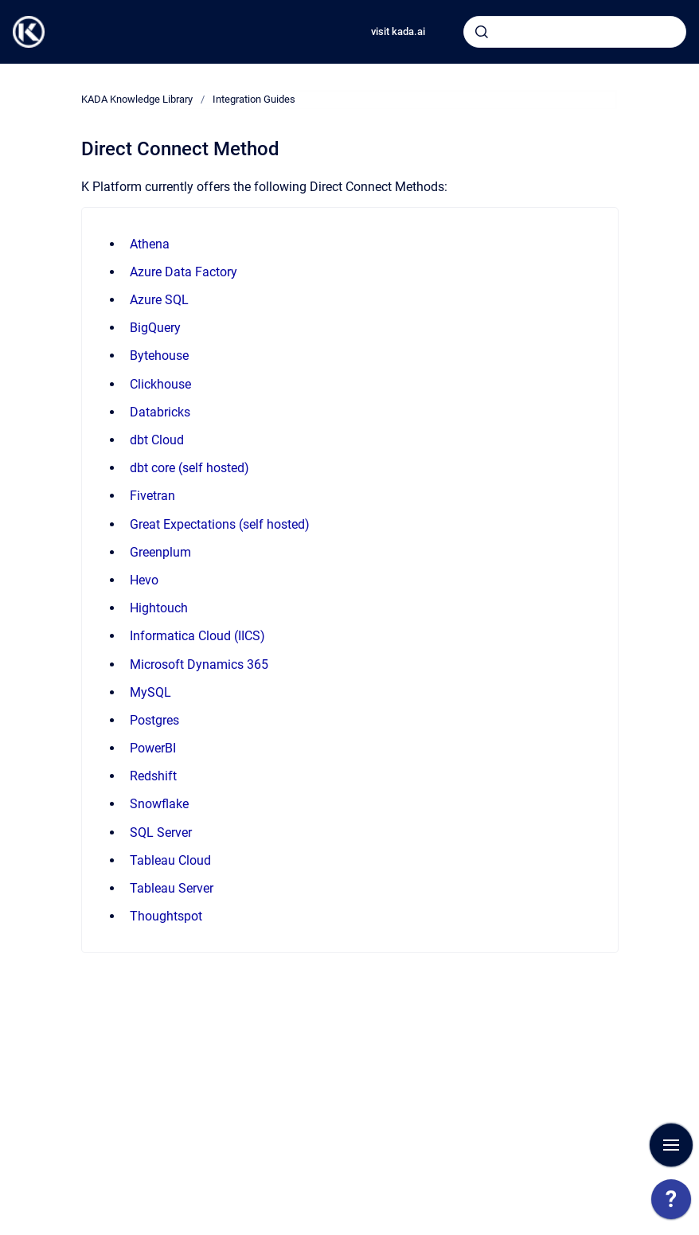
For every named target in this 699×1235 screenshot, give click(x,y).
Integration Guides (254, 99)
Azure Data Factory (183, 271)
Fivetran (152, 495)
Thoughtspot (166, 916)
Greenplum (160, 552)
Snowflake (159, 803)
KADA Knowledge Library (137, 99)
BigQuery (155, 327)
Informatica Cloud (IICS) (197, 635)
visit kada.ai (398, 31)
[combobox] (574, 32)
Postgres (154, 720)
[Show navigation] (671, 1145)
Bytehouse (159, 355)
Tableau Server (171, 888)
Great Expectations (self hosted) (220, 524)
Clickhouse (160, 384)
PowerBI (153, 748)
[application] (671, 1203)
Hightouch (159, 608)
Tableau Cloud (170, 860)
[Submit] (481, 32)
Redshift (153, 776)
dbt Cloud (157, 439)
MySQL (150, 692)
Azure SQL (159, 299)
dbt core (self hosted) (189, 467)
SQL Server (161, 832)
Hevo (144, 580)
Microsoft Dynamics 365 (199, 664)
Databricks (160, 412)
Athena (150, 244)
